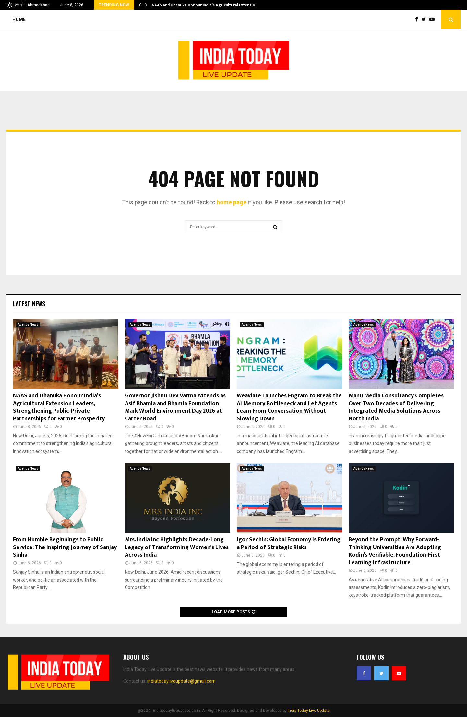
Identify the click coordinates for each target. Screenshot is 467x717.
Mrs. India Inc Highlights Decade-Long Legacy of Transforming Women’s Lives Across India (177, 547)
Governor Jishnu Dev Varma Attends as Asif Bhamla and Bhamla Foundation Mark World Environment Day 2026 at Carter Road (175, 407)
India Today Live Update (309, 710)
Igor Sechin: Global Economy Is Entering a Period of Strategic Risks (289, 543)
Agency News (28, 324)
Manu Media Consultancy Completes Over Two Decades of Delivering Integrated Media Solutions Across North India (396, 407)
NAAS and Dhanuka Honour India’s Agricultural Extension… (206, 5)
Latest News (29, 304)
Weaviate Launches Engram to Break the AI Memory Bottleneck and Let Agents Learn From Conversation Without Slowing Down (289, 407)
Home (19, 19)
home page (231, 202)
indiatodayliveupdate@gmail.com (181, 681)
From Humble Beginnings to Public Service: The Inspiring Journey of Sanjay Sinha (65, 547)
